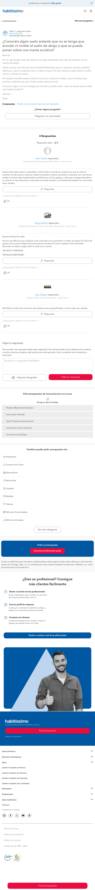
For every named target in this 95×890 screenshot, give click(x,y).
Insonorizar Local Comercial (19, 428)
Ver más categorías (47, 530)
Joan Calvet (41, 158)
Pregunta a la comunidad (47, 116)
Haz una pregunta (83, 21)
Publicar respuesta (70, 377)
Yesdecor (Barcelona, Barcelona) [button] (42, 298)
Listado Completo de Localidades (15, 783)
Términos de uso (11, 829)
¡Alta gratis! (56, 3)
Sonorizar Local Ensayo (16, 435)
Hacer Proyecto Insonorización (20, 421)
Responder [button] (47, 189)
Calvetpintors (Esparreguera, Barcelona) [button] (41, 162)
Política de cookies (12, 840)
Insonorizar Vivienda (15, 415)
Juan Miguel (41, 295)
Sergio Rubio (41, 223)
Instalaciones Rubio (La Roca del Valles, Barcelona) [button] (42, 226)
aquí (26, 565)
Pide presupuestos (47, 886)
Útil (7, 201)
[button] (47, 751)
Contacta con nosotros (11, 810)
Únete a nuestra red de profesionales (47, 635)
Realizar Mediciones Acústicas (19, 408)
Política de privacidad (13, 835)
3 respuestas (8, 104)
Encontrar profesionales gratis (47, 551)
